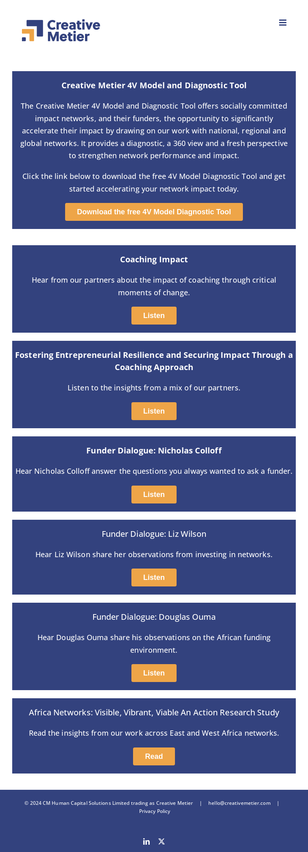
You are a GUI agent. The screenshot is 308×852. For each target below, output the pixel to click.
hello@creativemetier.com (239, 803)
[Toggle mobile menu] (283, 22)
